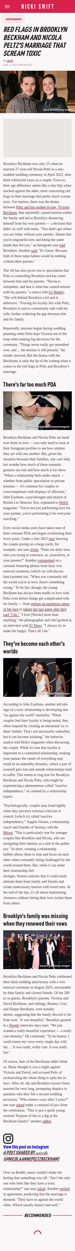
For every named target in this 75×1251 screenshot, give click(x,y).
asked (20, 1105)
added (46, 1121)
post (52, 539)
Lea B (10, 60)
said (34, 251)
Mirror (8, 833)
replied (65, 1189)
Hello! (63, 503)
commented (46, 560)
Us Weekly (56, 292)
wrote (34, 550)
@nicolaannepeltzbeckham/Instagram (48, 427)
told (62, 245)
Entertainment (14, 19)
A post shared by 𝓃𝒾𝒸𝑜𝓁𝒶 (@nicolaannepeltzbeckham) (31, 1155)
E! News (35, 625)
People (14, 1025)
